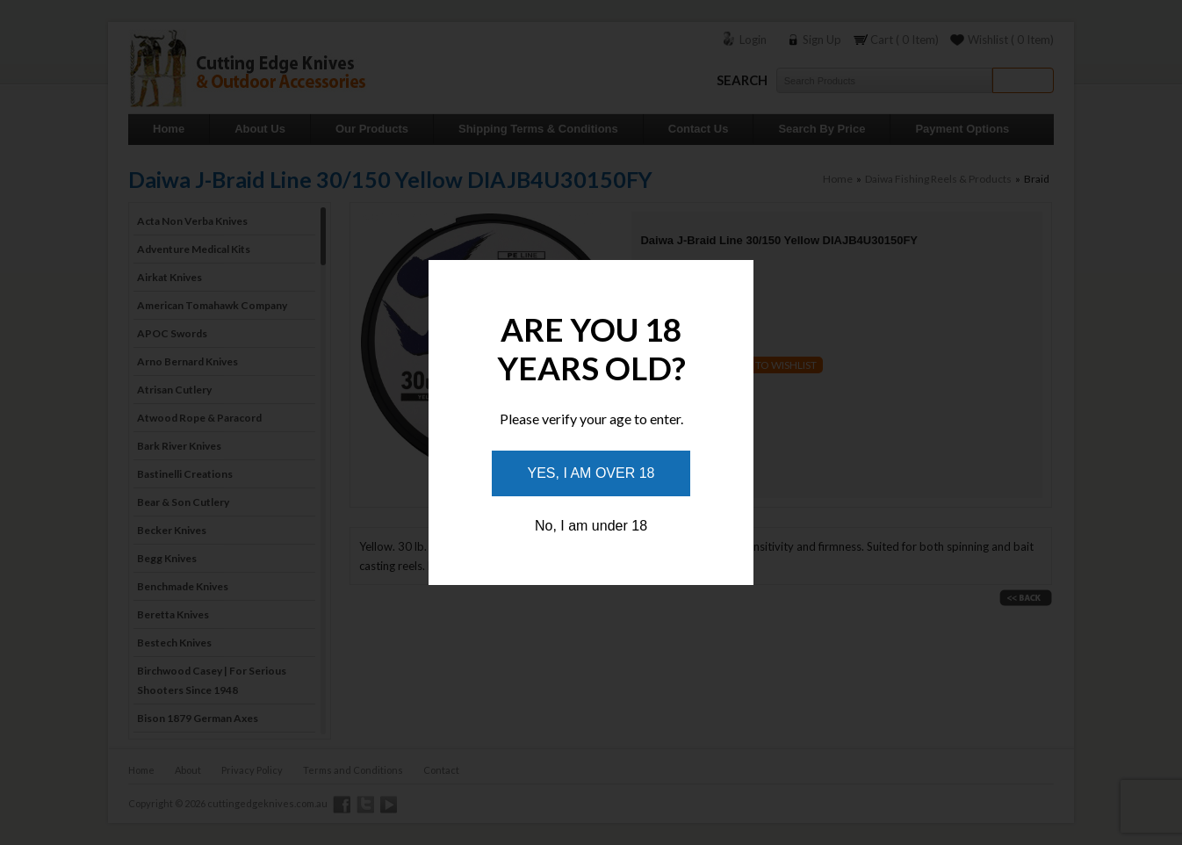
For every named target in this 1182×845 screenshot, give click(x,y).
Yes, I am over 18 (591, 473)
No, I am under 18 (591, 525)
